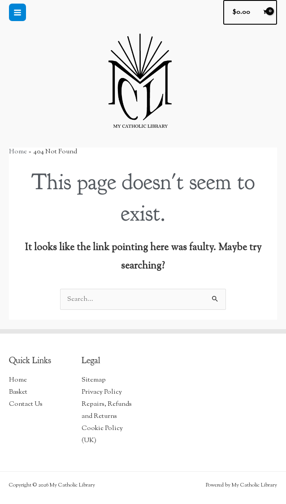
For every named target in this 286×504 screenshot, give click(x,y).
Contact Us (26, 404)
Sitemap (94, 380)
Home (18, 380)
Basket (18, 392)
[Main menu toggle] (17, 12)
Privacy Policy (102, 392)
